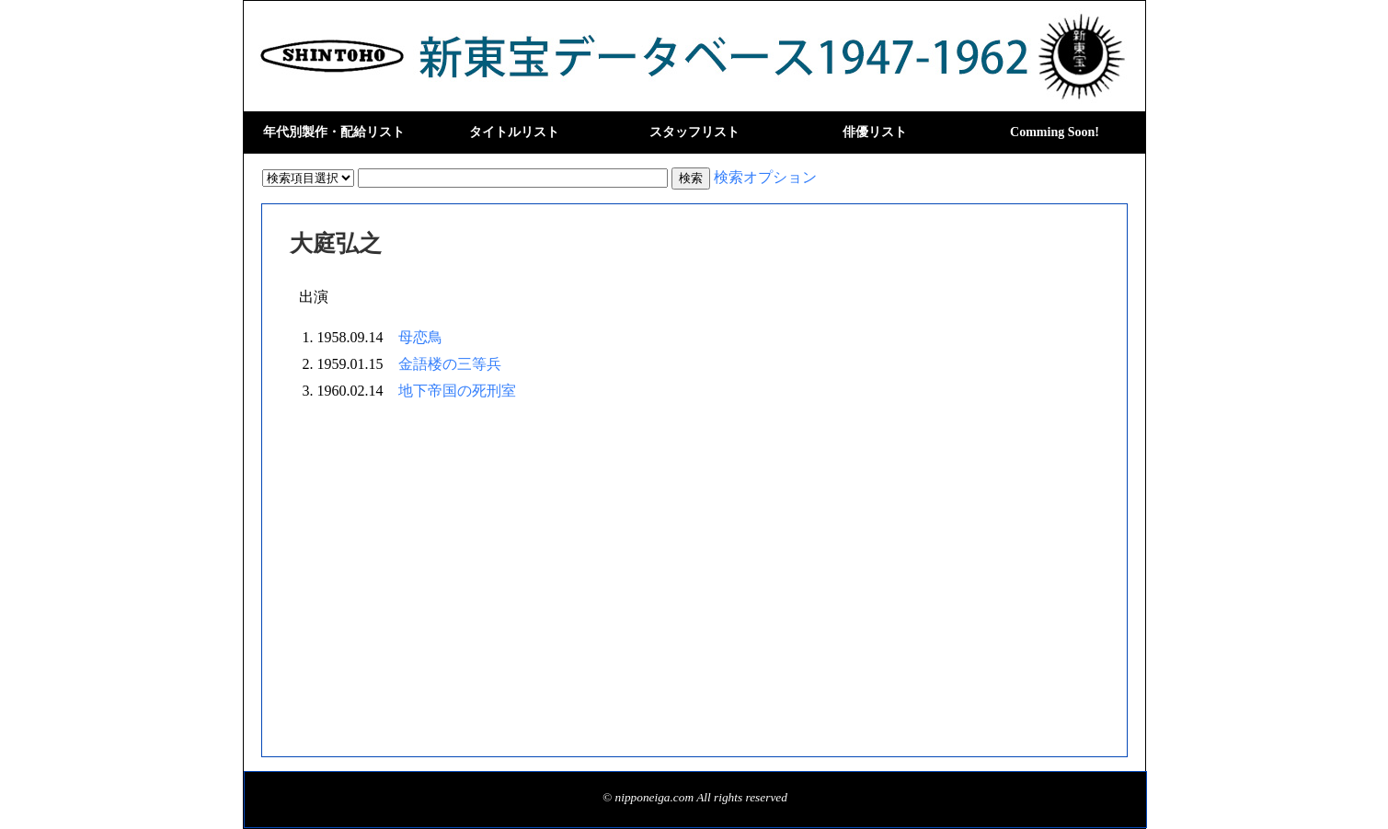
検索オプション (765, 177)
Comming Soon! (1054, 132)
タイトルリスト (514, 132)
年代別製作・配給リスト (334, 132)
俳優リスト (875, 132)
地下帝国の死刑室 (457, 390)
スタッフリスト (694, 132)
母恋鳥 (420, 337)
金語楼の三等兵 (449, 364)
